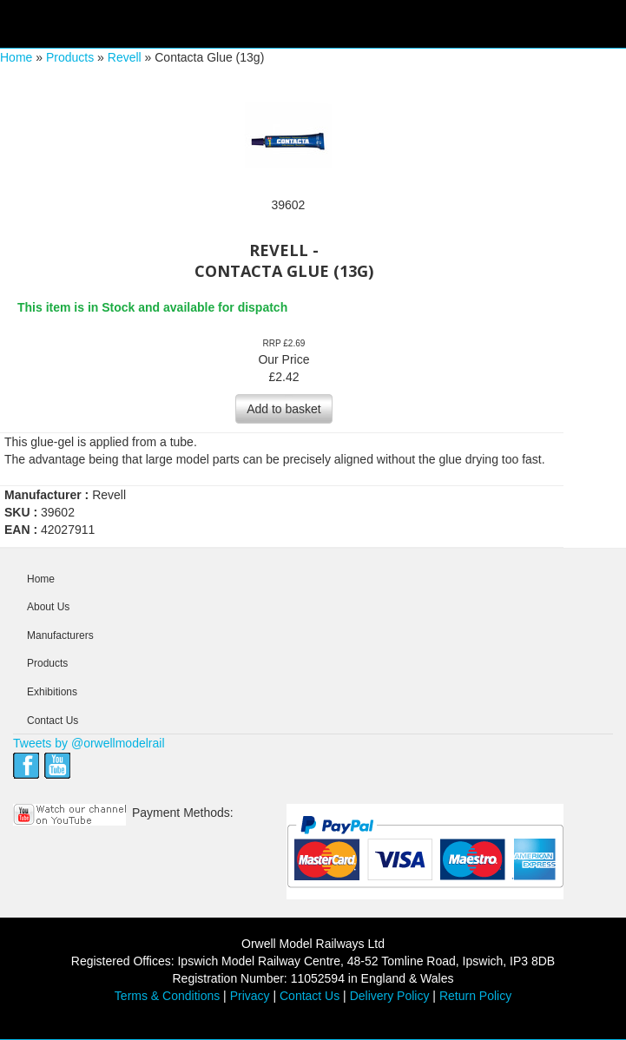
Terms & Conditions (167, 996)
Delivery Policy (390, 996)
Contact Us (52, 720)
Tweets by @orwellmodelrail (89, 743)
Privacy (250, 996)
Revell (125, 57)
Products (70, 57)
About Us (48, 607)
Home (16, 57)
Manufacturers (60, 635)
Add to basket (284, 409)
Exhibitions (52, 692)
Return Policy (475, 996)
